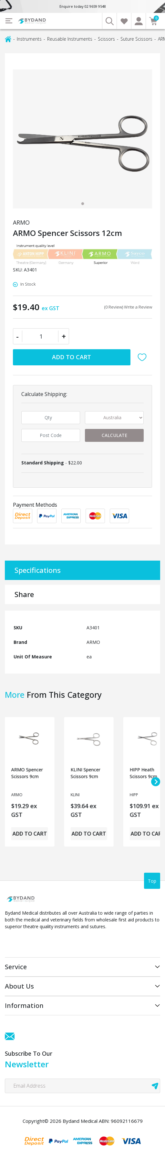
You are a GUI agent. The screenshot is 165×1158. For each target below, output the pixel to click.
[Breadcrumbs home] (8, 39)
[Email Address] (82, 1086)
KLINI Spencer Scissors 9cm (85, 773)
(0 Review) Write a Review (128, 307)
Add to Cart (71, 357)
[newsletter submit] (155, 1086)
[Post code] (50, 435)
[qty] (50, 417)
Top (152, 881)
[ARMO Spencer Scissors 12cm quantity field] (41, 336)
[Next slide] (155, 781)
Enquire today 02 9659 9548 (82, 6)
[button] (143, 357)
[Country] (114, 417)
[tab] (82, 203)
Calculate (114, 435)
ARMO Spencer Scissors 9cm (27, 773)
